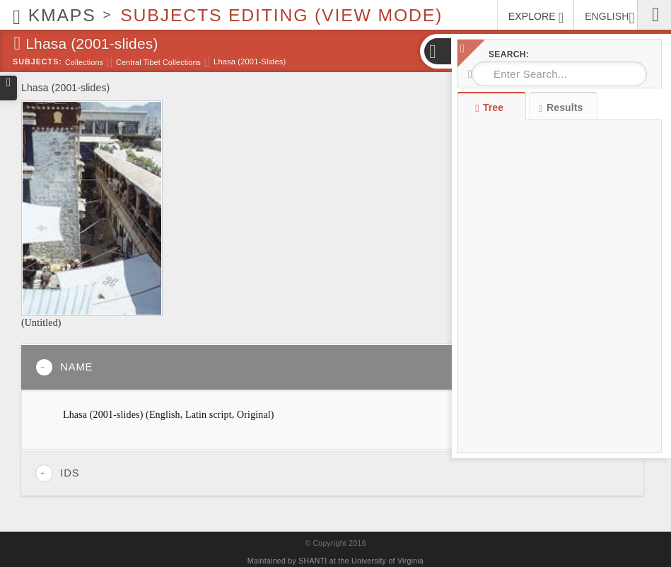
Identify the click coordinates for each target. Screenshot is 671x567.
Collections (84, 62)
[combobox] (559, 74)
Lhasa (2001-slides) (250, 61)
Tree (491, 107)
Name (64, 367)
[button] (437, 51)
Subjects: (37, 61)
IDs (57, 473)
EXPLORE (536, 17)
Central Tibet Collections (158, 62)
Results (561, 108)
